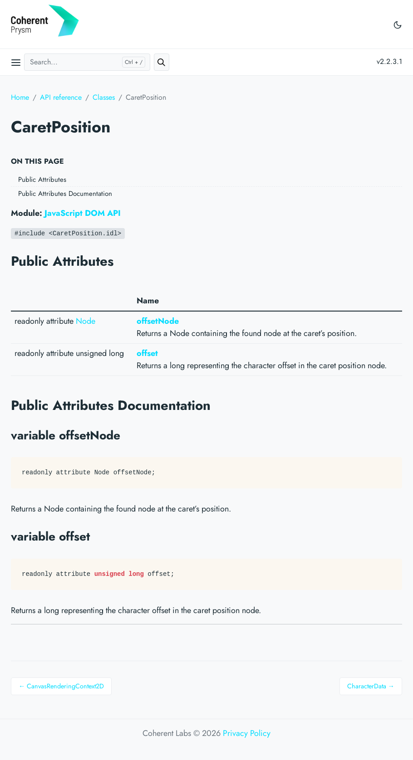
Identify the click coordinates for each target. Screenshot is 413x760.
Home (20, 97)
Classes (104, 97)
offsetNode (158, 321)
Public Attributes (42, 180)
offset (147, 353)
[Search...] (87, 62)
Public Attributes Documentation (65, 194)
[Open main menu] (16, 62)
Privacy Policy (246, 733)
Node (85, 321)
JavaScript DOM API (82, 213)
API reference (61, 97)
